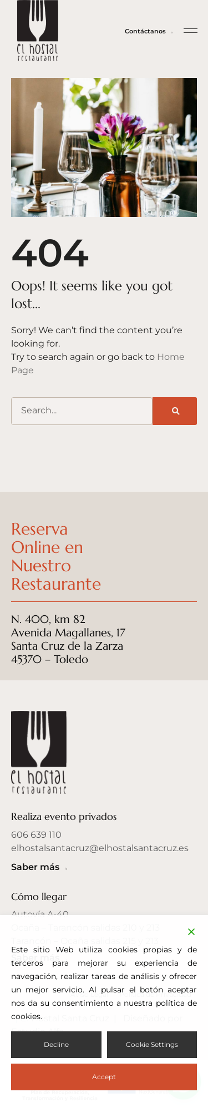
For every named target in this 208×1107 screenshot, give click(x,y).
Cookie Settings (152, 1044)
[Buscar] (175, 411)
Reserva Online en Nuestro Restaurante (58, 556)
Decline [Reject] (56, 1044)
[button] (190, 30)
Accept (104, 1077)
